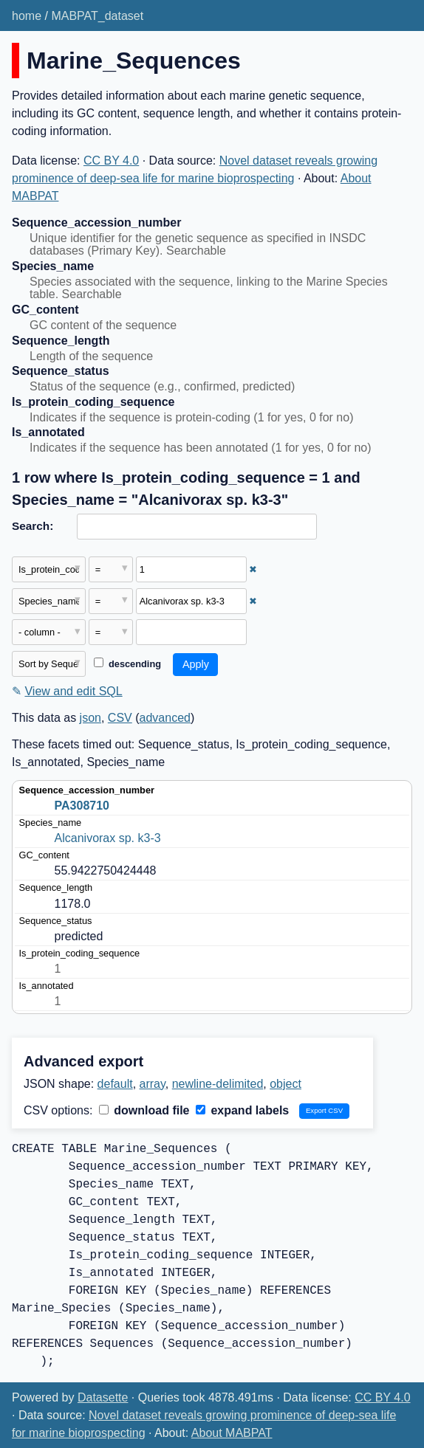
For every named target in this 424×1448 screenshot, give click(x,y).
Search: (32, 526)
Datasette (103, 1397)
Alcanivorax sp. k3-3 (108, 838)
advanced (165, 717)
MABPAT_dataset (97, 16)
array (152, 1084)
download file (144, 1110)
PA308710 (82, 805)
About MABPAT (232, 1433)
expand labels (242, 1110)
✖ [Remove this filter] (253, 569)
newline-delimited (218, 1084)
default (115, 1084)
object (285, 1084)
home (26, 16)
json (90, 717)
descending (127, 663)
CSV (120, 717)
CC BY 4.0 (111, 160)
